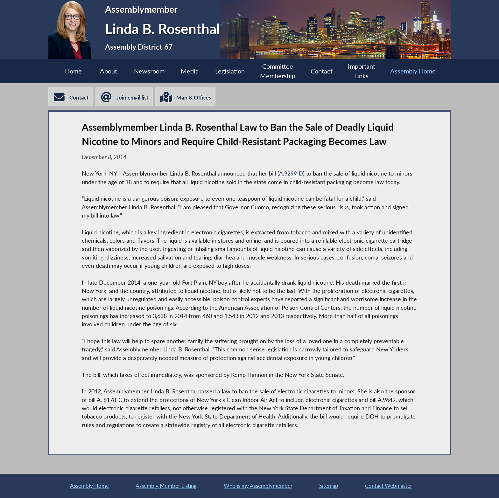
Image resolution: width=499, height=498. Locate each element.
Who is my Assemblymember (259, 485)
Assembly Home (419, 71)
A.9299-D (291, 175)
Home (66, 71)
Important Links (366, 71)
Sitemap (329, 485)
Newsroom (145, 71)
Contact (324, 71)
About (103, 71)
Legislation (229, 71)
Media (188, 71)
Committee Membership (279, 71)
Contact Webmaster (388, 485)
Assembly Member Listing (166, 485)
